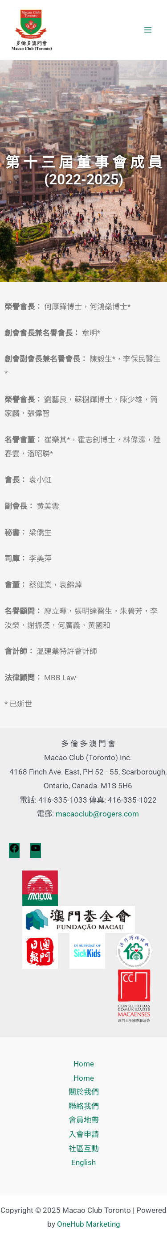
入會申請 (84, 1134)
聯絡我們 (84, 1106)
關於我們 (84, 1091)
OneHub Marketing (88, 1224)
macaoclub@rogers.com (97, 813)
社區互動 (84, 1148)
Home (83, 1063)
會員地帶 (84, 1120)
